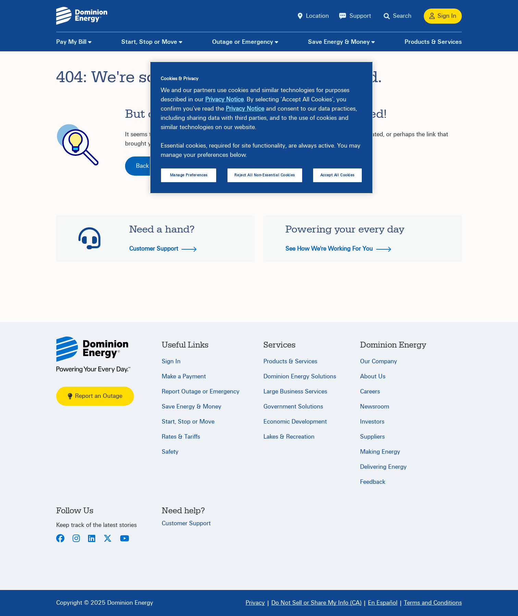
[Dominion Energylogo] (82, 16)
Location (317, 16)
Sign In (171, 361)
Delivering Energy (383, 466)
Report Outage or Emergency (200, 391)
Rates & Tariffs (181, 436)
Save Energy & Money (339, 42)
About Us (372, 376)
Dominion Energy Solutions (299, 376)
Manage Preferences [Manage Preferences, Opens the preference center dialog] (189, 175)
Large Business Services (295, 391)
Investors (372, 421)
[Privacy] (255, 603)
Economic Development (295, 421)
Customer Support (163, 248)
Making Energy (380, 451)
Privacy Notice (224, 99)
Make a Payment (184, 376)
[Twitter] (107, 539)
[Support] (355, 16)
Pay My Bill (71, 42)
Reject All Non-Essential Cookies (264, 175)
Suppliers (372, 436)
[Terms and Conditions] (433, 603)
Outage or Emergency (242, 42)
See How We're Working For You (338, 248)
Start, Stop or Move (149, 42)
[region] (261, 128)
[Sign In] (443, 16)
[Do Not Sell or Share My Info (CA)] (316, 603)
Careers (370, 391)
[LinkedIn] (91, 539)
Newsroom (374, 406)
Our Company (378, 361)
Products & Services (433, 42)
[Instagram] (76, 539)
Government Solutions (293, 406)
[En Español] (382, 603)
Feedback (372, 482)
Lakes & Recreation (288, 436)
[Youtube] (124, 539)
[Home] (93, 354)
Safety (170, 451)
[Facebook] (60, 539)
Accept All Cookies (337, 175)
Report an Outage (95, 396)
